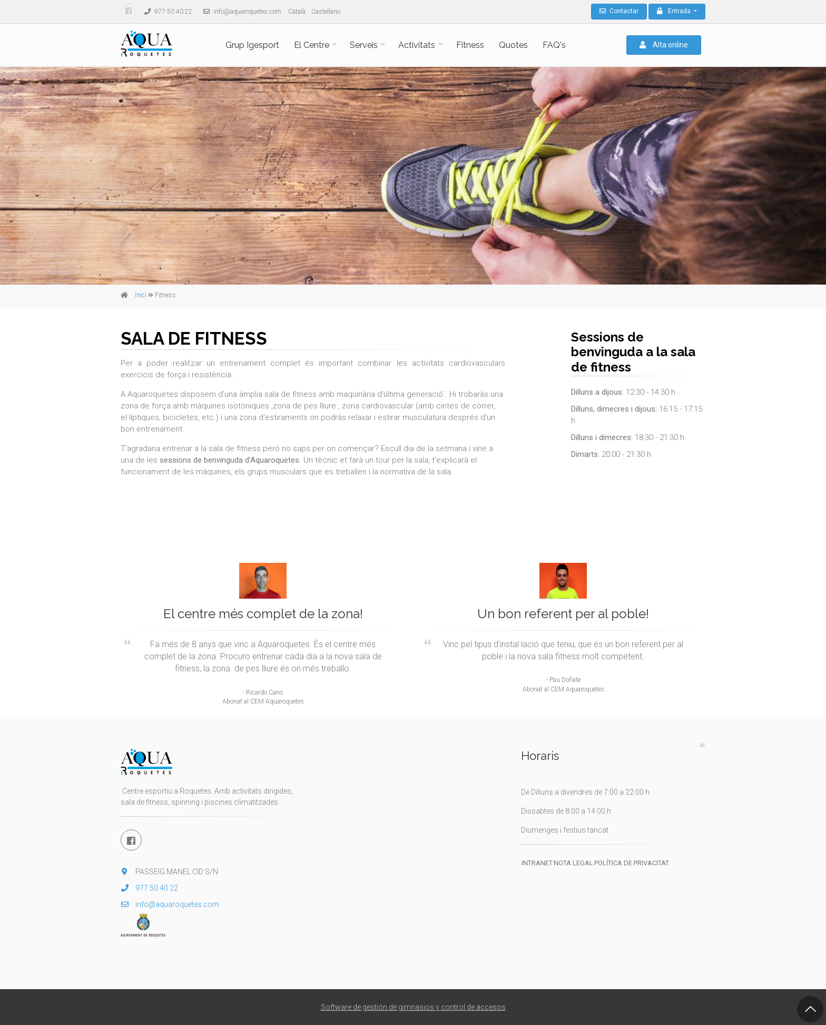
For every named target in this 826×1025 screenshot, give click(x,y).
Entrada (674, 11)
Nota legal (573, 863)
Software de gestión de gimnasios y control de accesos (413, 1007)
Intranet (537, 863)
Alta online (664, 45)
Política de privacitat (631, 863)
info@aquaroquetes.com (239, 11)
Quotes (513, 45)
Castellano (325, 11)
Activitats (416, 45)
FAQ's (554, 45)
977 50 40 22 (165, 11)
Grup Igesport (252, 45)
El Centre (311, 45)
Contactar (618, 11)
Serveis (364, 45)
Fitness (470, 45)
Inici (140, 295)
